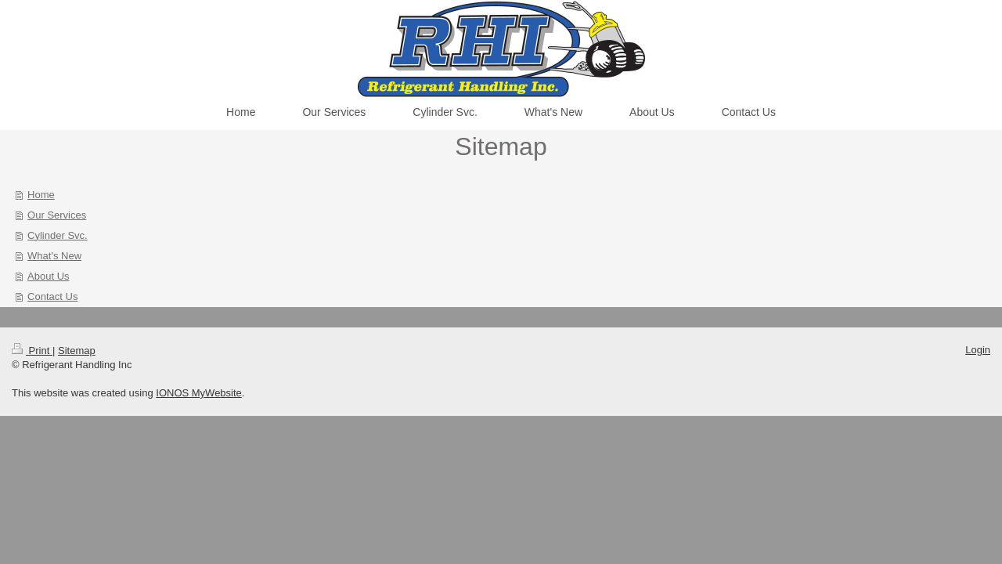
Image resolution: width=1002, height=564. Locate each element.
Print (32, 350)
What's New (54, 256)
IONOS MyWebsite (199, 393)
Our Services (56, 215)
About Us (48, 276)
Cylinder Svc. (57, 235)
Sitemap (77, 350)
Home (41, 195)
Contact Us (52, 296)
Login (977, 350)
